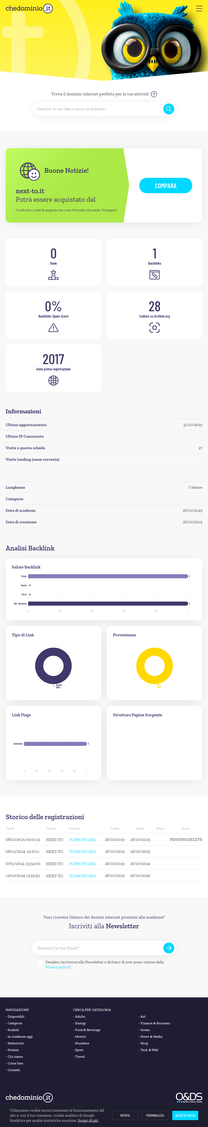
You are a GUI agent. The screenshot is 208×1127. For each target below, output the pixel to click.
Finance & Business (154, 1023)
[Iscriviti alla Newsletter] (168, 948)
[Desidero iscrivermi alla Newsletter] (40, 962)
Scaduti (12, 1030)
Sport (78, 1050)
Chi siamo (14, 1056)
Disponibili (15, 1016)
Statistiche (15, 1043)
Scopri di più (88, 1120)
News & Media (150, 1036)
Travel (79, 1056)
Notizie (12, 1050)
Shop (143, 1043)
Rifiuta (125, 1115)
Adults (79, 1016)
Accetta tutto (185, 1115)
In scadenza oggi (19, 1036)
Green (144, 1030)
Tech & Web (148, 1050)
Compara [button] (166, 185)
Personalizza (155, 1115)
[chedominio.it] (29, 8)
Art (142, 1016)
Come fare (14, 1063)
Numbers (81, 1043)
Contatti (13, 1070)
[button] (199, 8)
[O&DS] (189, 1097)
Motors (79, 1036)
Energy (79, 1023)
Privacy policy (57, 967)
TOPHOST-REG (82, 839)
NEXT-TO (54, 839)
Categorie (14, 1023)
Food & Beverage (86, 1030)
